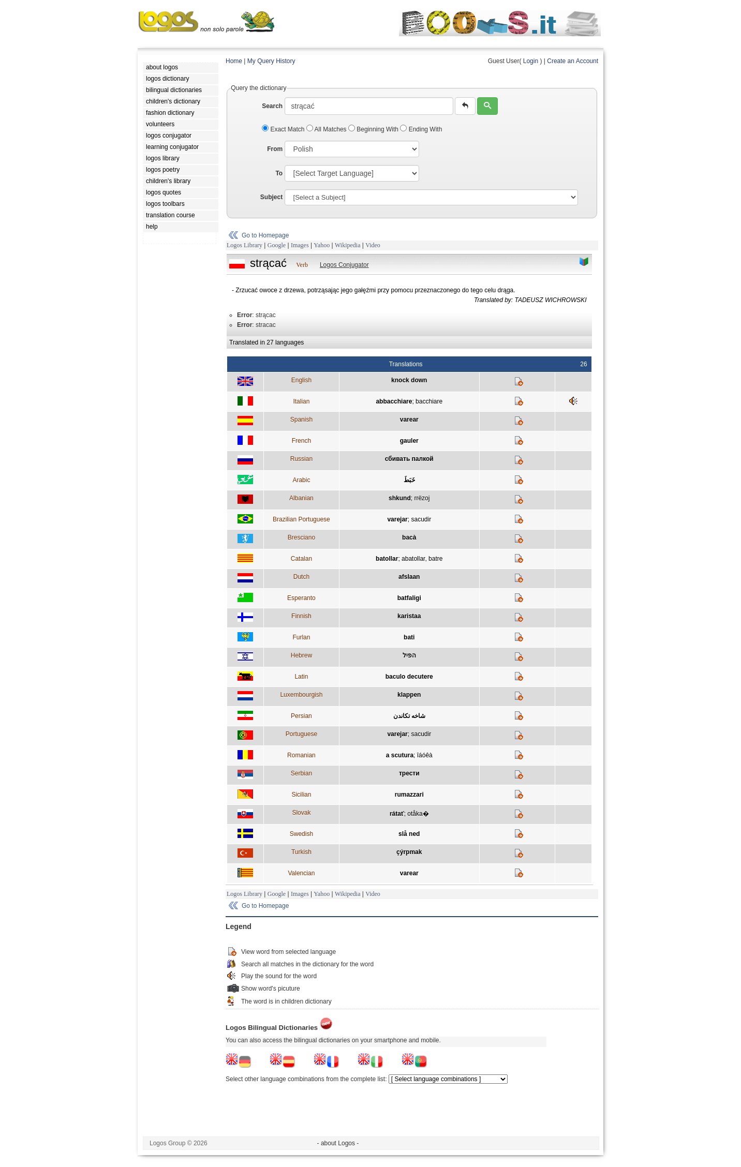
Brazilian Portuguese (301, 519)
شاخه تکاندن (409, 716)
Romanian (301, 755)
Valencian (301, 873)
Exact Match (284, 129)
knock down (409, 380)
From (275, 149)
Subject (271, 197)
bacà (409, 537)
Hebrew (301, 655)
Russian (301, 458)
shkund (400, 498)
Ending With (421, 129)
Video (372, 245)
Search (272, 106)
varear (409, 419)
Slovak (301, 812)
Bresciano (301, 537)
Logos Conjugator (344, 264)
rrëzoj (421, 498)
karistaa (409, 616)
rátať (397, 813)
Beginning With (374, 129)
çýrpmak (409, 852)
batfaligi (409, 598)
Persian (301, 716)
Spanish (301, 419)
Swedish (301, 833)
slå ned (409, 833)
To (279, 173)
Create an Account (572, 61)
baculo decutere (409, 676)
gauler (409, 440)
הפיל (409, 655)
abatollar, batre (422, 558)
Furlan (301, 637)
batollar (387, 558)
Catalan (301, 558)
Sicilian (301, 794)
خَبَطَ (409, 480)
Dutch (301, 576)
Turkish (301, 852)
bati (409, 637)
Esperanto (301, 598)
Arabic (301, 480)
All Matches (327, 129)
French (301, 440)
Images (300, 245)
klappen (409, 694)
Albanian (301, 498)
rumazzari (409, 794)
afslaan (409, 576)
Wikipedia (348, 245)
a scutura (399, 755)
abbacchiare (394, 401)
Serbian (301, 773)
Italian (301, 401)
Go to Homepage (265, 235)
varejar (397, 519)
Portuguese (301, 734)
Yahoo (322, 245)
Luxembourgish (301, 694)
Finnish (301, 616)
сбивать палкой (409, 458)
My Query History (271, 61)
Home (234, 61)
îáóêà (425, 755)
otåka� (417, 813)
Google (277, 245)
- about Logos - (338, 1143)
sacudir (421, 519)
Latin (301, 676)
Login (530, 61)
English (301, 380)
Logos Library (244, 245)
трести (409, 773)
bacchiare (429, 401)
